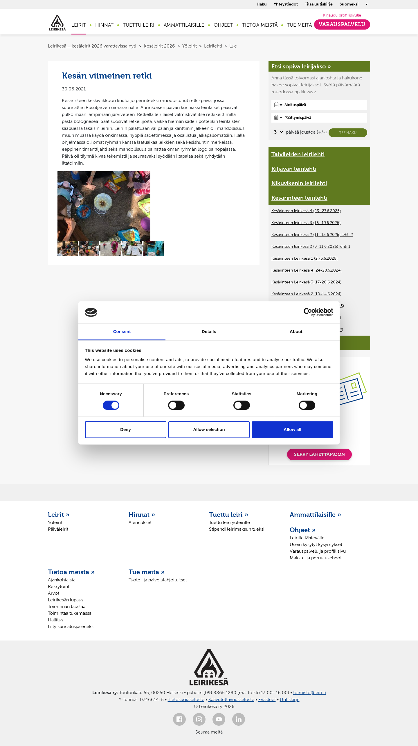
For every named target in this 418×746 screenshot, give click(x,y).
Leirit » (59, 514)
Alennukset (140, 522)
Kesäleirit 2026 (159, 46)
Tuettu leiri (138, 25)
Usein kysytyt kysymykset (316, 544)
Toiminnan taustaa (66, 606)
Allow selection (209, 429)
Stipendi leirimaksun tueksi (236, 529)
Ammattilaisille (184, 25)
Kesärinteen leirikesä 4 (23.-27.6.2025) (306, 210)
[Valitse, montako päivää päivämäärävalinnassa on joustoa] (277, 132)
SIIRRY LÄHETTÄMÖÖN (319, 454)
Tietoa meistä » (71, 572)
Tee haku (348, 132)
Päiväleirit (58, 529)
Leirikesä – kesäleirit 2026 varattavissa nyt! (92, 46)
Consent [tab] (122, 331)
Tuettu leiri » (228, 514)
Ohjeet (223, 25)
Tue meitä (299, 25)
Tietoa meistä (260, 25)
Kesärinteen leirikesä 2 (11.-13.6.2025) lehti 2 (312, 234)
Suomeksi (349, 4)
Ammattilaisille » (315, 514)
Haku (262, 4)
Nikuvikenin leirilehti (299, 183)
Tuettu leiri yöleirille (229, 522)
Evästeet (267, 699)
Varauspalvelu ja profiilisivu (318, 551)
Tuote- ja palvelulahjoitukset (158, 580)
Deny (125, 429)
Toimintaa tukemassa (69, 613)
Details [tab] (209, 331)
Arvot (53, 593)
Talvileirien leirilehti (298, 154)
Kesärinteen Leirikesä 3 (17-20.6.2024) (306, 282)
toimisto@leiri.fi (309, 692)
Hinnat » (142, 514)
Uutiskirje (290, 699)
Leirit (78, 25)
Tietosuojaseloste (186, 699)
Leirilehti (213, 46)
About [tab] (296, 331)
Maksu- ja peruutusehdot (316, 558)
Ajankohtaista (61, 580)
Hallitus (55, 620)
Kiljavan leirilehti (293, 168)
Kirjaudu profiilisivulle (342, 15)
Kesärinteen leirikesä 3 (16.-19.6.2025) (305, 222)
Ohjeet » (303, 530)
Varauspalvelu (342, 24)
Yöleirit (189, 46)
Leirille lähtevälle (307, 538)
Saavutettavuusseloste (231, 699)
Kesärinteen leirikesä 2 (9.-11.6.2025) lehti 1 (310, 246)
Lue (233, 46)
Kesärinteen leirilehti (299, 197)
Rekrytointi (59, 586)
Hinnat (104, 25)
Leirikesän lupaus (65, 600)
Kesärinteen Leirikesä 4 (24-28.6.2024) (306, 270)
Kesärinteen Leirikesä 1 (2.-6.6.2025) (304, 258)
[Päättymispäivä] (319, 118)
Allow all (292, 429)
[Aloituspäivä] (319, 105)
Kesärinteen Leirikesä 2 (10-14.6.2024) (306, 294)
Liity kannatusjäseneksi (71, 626)
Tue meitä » (147, 572)
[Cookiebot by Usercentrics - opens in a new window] (307, 312)
